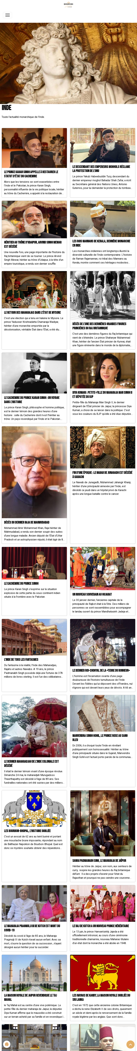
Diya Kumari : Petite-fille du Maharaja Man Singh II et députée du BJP (102, 395)
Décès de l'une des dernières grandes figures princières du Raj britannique (99, 326)
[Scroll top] (130, 1044)
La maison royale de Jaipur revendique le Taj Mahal (30, 997)
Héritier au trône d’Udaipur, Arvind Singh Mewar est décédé (33, 244)
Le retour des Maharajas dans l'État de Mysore (32, 313)
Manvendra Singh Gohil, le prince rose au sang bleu (100, 738)
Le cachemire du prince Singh (21, 584)
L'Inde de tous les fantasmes (21, 660)
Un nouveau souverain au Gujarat (92, 594)
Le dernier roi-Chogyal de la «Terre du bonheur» (101, 671)
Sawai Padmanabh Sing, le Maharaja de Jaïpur (99, 861)
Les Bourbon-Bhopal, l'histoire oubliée (27, 831)
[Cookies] (7, 1044)
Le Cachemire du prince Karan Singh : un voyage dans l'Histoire (31, 400)
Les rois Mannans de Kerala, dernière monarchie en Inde (101, 243)
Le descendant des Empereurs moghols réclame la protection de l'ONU (101, 169)
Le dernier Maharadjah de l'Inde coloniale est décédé (31, 764)
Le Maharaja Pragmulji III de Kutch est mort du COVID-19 (32, 928)
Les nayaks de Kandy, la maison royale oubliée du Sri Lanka (101, 997)
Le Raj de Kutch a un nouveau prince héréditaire (100, 926)
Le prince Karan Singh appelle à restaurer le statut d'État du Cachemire (31, 174)
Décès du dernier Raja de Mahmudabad (26, 522)
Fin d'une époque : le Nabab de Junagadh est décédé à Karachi (102, 475)
